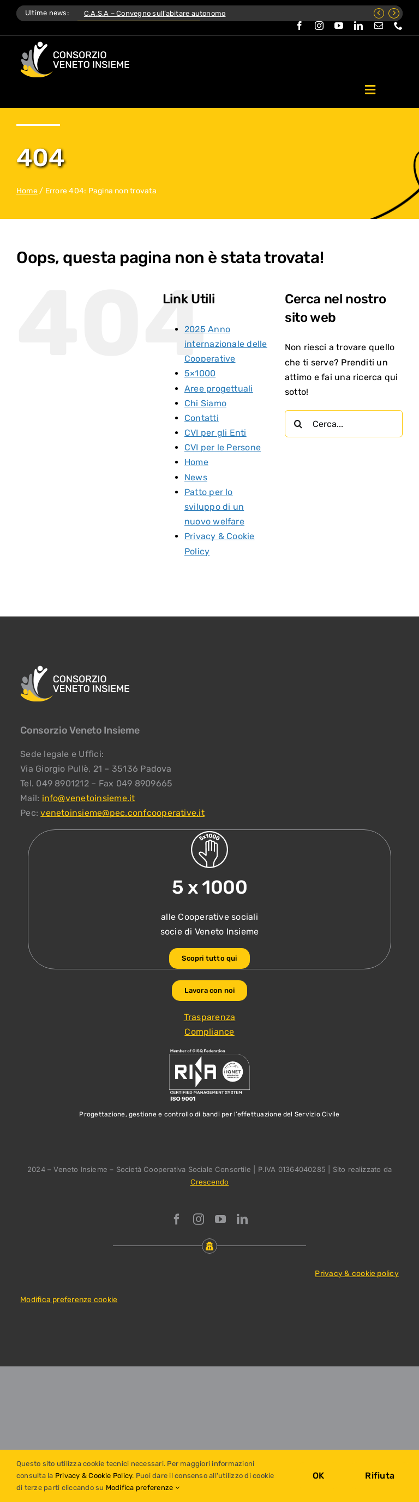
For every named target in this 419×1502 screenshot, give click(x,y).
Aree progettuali (218, 388)
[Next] (393, 13)
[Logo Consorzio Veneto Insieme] (74, 45)
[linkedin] (358, 25)
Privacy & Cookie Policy (94, 1476)
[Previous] (379, 13)
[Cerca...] (344, 423)
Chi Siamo (205, 403)
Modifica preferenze (142, 1487)
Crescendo (209, 1181)
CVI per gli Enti (215, 433)
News (195, 477)
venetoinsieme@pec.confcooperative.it (122, 813)
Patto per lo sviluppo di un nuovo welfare (214, 507)
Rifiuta (379, 1475)
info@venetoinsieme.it (88, 798)
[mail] (378, 25)
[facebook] (299, 25)
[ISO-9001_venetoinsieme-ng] (209, 1052)
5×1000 (200, 373)
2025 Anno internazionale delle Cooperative (225, 344)
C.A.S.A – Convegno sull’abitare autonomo (155, 13)
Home (27, 191)
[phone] (398, 25)
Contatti (201, 418)
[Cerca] (298, 423)
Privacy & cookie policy (357, 1273)
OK (318, 1475)
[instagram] (319, 25)
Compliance (209, 1032)
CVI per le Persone (222, 447)
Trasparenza (210, 1017)
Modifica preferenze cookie (68, 1299)
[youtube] (338, 25)
